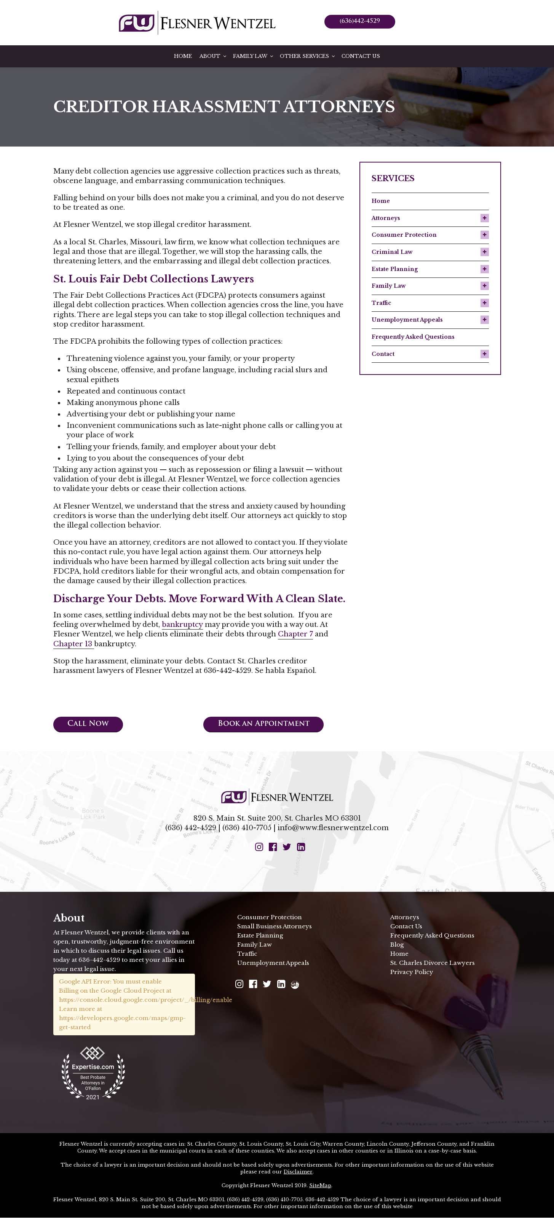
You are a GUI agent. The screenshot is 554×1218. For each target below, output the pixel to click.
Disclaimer (298, 1172)
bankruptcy (182, 624)
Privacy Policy (411, 972)
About (213, 56)
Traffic (381, 303)
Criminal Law (392, 252)
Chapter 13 (73, 644)
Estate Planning (395, 269)
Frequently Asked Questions (413, 336)
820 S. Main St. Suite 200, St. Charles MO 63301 (277, 819)
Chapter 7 (295, 634)
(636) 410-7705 (246, 828)
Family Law (253, 56)
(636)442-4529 (360, 21)
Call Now (90, 725)
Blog (397, 945)
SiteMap (320, 1186)
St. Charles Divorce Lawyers (432, 963)
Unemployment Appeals (407, 319)
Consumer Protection (404, 234)
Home (183, 56)
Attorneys (386, 218)
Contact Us (361, 56)
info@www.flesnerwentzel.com (333, 828)
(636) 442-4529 (190, 828)
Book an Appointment (267, 725)
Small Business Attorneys (274, 926)
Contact (383, 354)
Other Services (308, 56)
